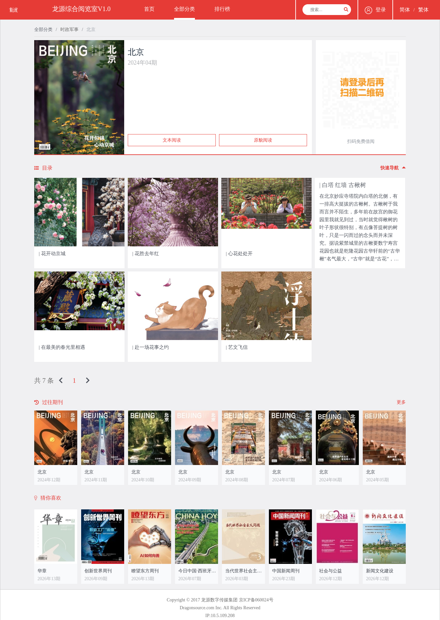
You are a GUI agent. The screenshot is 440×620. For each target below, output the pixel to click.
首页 (149, 9)
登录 (375, 10)
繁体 (423, 9)
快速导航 (393, 167)
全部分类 (184, 9)
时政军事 (69, 29)
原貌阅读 (263, 140)
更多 (401, 402)
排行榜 (222, 9)
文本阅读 (172, 140)
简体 (405, 9)
